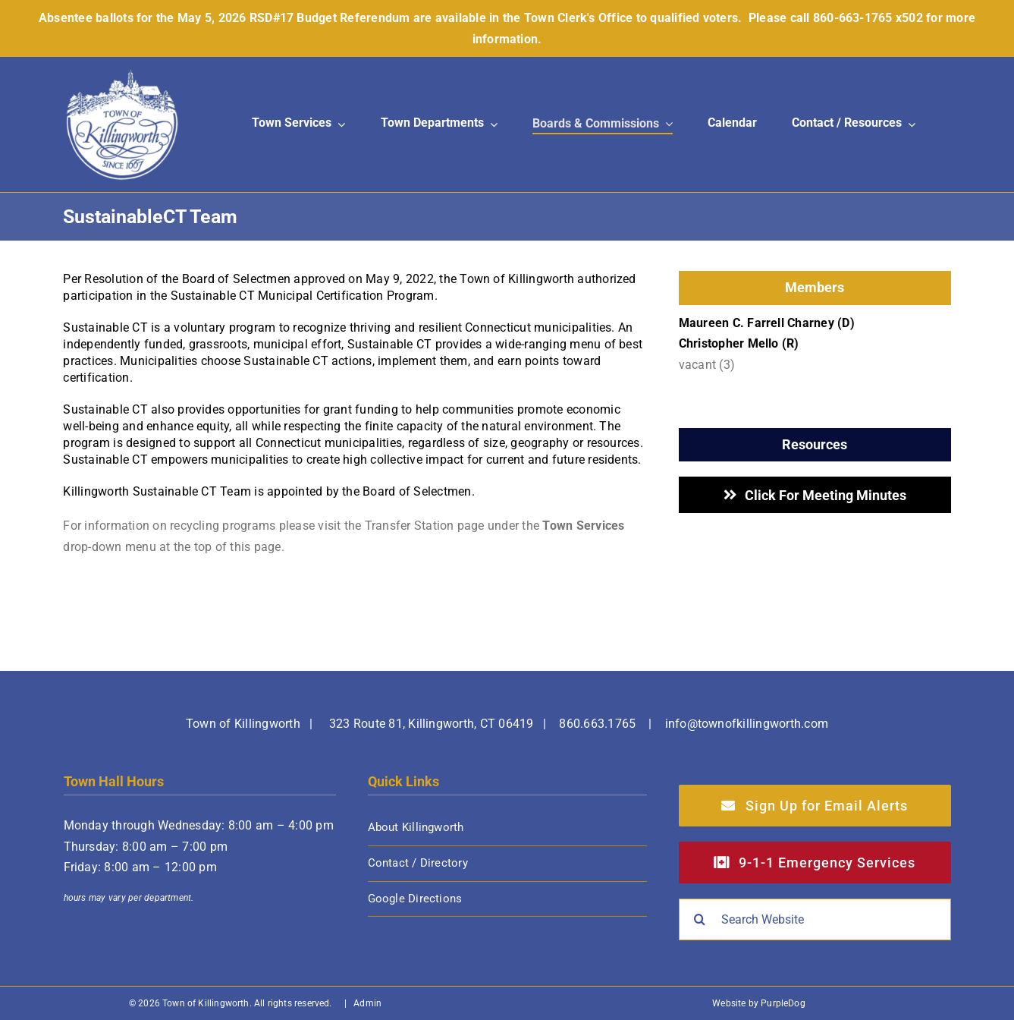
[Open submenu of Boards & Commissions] (666, 124)
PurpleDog (783, 1003)
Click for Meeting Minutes (825, 495)
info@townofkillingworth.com (746, 723)
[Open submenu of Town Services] (338, 124)
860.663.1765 (597, 723)
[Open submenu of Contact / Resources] (908, 124)
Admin (367, 1003)
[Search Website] (815, 919)
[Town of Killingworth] (122, 74)
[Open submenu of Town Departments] (491, 124)
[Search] (699, 919)
